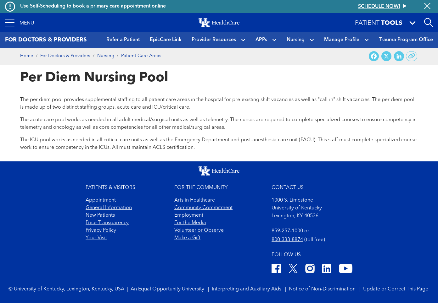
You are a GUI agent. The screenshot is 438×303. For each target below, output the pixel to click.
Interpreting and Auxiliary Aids (247, 289)
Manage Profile (341, 39)
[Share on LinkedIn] (399, 56)
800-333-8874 (287, 239)
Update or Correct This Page (395, 289)
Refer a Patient (123, 39)
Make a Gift (187, 238)
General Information (109, 207)
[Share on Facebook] (374, 56)
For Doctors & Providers (65, 56)
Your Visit (96, 238)
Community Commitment (203, 207)
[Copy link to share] (412, 56)
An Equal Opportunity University (168, 289)
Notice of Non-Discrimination (323, 289)
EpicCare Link (166, 39)
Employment (188, 215)
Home (26, 56)
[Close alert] (427, 7)
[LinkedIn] (326, 269)
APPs (261, 39)
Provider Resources (214, 39)
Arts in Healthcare (194, 200)
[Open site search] (428, 22)
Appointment (101, 200)
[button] (19, 22)
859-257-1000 (287, 231)
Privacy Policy (101, 230)
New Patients (100, 215)
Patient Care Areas (141, 56)
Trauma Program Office (406, 39)
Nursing (296, 39)
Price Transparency (107, 222)
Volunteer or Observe (199, 230)
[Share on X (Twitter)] (386, 56)
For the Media (190, 222)
